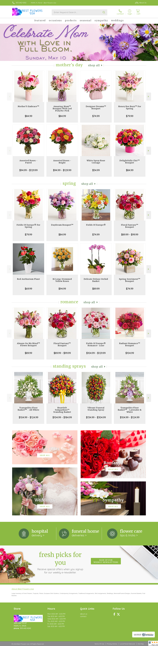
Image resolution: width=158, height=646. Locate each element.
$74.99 (96, 116)
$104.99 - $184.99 (62, 417)
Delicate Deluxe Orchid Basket (96, 280)
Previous (9, 96)
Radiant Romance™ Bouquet (129, 344)
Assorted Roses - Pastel (28, 161)
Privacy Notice (112, 644)
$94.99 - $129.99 (28, 170)
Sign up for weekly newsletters (106, 561)
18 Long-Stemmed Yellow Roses (62, 280)
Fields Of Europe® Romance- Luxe (96, 344)
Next (148, 96)
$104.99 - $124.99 (28, 417)
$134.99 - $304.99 (96, 417)
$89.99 (96, 288)
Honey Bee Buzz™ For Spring (129, 107)
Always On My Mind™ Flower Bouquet (28, 344)
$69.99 (28, 288)
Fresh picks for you (60, 562)
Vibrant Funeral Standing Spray (96, 408)
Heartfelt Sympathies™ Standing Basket (62, 409)
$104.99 (129, 353)
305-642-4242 (21, 3)
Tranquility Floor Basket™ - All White (28, 408)
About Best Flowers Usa (23, 589)
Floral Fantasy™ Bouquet (129, 226)
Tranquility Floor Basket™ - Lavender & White (130, 409)
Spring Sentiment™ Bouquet (129, 280)
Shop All (94, 65)
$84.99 (28, 116)
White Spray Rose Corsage (96, 161)
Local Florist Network (127, 644)
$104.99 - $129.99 (96, 353)
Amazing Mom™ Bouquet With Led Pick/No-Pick (62, 108)
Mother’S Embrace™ (28, 106)
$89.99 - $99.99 (129, 234)
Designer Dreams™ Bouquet (96, 107)
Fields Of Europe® (96, 225)
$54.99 (96, 170)
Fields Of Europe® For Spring (28, 226)
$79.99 (129, 116)
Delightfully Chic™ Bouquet (130, 161)
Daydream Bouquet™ (62, 225)
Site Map (141, 644)
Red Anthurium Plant (28, 279)
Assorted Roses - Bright (62, 161)
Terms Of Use (99, 644)
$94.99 (62, 288)
